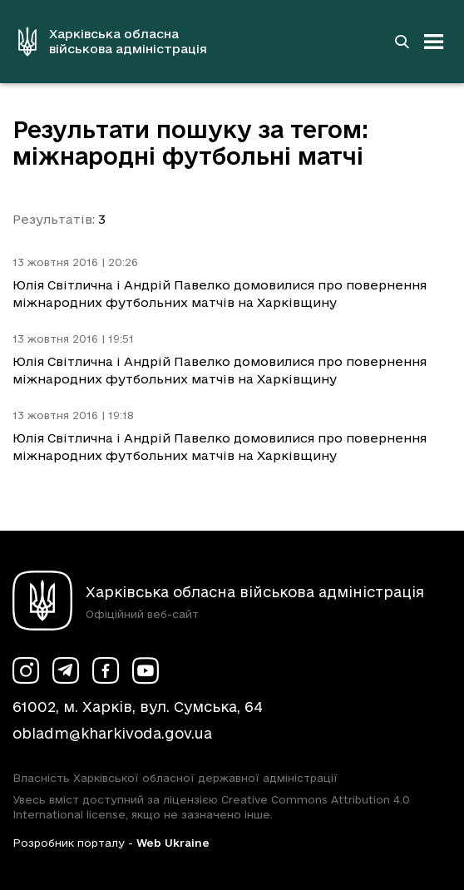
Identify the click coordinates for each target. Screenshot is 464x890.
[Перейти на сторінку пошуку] (402, 42)
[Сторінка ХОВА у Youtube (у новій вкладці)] (145, 670)
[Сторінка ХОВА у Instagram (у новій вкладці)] (25, 670)
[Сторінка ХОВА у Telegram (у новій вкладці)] (65, 670)
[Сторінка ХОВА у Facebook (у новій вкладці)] (105, 670)
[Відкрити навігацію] (434, 42)
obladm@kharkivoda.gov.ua (112, 733)
